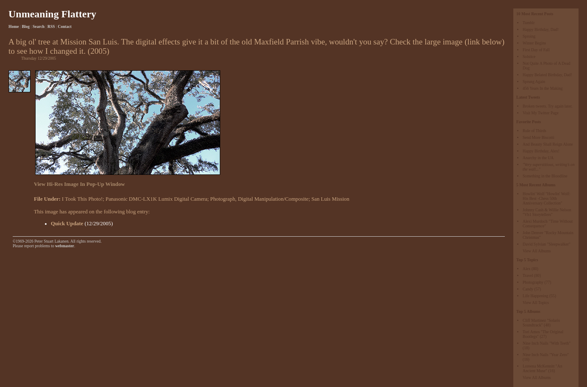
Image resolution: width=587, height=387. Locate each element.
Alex (527, 268)
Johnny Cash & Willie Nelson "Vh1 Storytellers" (547, 212)
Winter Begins (534, 43)
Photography (533, 282)
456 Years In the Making (543, 88)
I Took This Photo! (82, 199)
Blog (26, 26)
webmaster (64, 245)
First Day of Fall (536, 49)
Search (38, 26)
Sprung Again (534, 81)
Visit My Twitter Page (541, 113)
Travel (528, 275)
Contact (65, 26)
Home (13, 26)
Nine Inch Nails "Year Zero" (546, 354)
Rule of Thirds (534, 130)
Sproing (529, 36)
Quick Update (67, 224)
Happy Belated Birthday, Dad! (547, 74)
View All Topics (536, 302)
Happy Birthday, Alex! (541, 151)
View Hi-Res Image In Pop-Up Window (79, 184)
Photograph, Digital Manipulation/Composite (259, 199)
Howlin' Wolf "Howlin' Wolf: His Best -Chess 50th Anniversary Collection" (546, 198)
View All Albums (537, 251)
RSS (51, 26)
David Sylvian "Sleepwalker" (546, 244)
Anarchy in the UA (538, 157)
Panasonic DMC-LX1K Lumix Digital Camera (156, 199)
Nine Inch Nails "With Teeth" (546, 343)
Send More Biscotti (538, 137)
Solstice (529, 56)
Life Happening (535, 295)
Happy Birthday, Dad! (541, 29)
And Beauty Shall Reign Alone (548, 144)
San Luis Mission (330, 199)
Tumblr (528, 22)
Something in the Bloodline (545, 176)
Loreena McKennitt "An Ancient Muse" (542, 368)
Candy (528, 289)
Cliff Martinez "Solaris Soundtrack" (541, 322)
